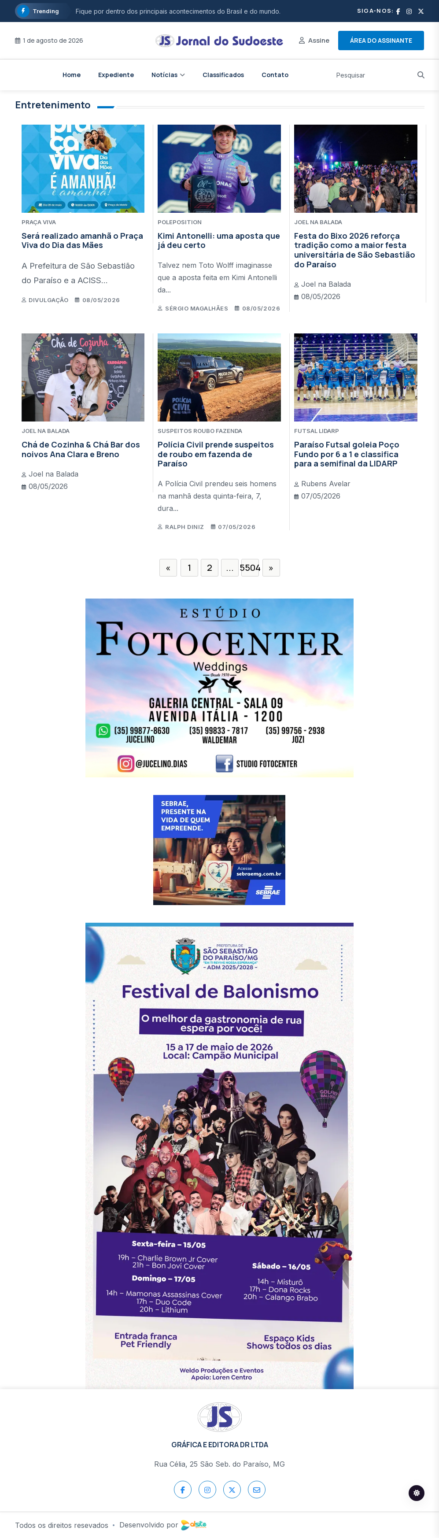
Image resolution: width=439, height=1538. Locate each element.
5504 (250, 567)
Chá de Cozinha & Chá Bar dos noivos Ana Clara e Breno (81, 449)
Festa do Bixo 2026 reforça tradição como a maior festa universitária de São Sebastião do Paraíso (354, 250)
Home (72, 74)
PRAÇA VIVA (39, 222)
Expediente (116, 74)
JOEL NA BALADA (318, 222)
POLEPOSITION (180, 222)
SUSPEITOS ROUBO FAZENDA (200, 430)
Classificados (223, 74)
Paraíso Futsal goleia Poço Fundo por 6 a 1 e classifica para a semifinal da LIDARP (346, 454)
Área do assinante (381, 40)
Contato (275, 74)
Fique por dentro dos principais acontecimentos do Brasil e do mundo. (178, 11)
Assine (318, 40)
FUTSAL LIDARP (316, 430)
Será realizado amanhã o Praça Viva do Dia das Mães (82, 240)
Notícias (164, 74)
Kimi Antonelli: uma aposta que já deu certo (219, 240)
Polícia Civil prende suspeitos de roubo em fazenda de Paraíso (216, 454)
